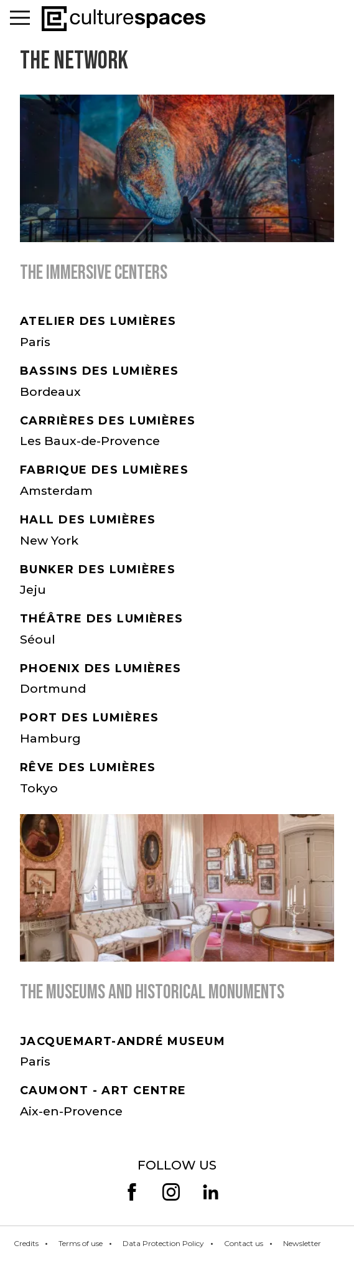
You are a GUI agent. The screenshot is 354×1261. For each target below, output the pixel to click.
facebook (132, 1192)
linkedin (210, 1192)
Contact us (243, 1243)
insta (171, 1192)
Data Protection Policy (163, 1243)
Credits (26, 1243)
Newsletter (302, 1243)
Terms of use (80, 1243)
